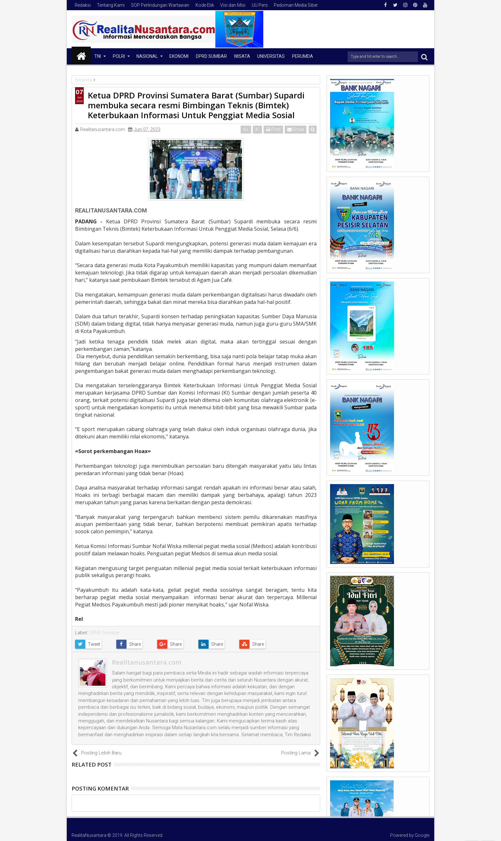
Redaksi (83, 5)
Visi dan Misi (232, 5)
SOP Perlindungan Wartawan (160, 5)
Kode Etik (205, 5)
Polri (119, 56)
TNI (97, 56)
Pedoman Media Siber (296, 5)
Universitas (271, 56)
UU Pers (260, 5)
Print (273, 129)
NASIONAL (147, 56)
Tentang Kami (111, 5)
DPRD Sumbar (211, 56)
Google (422, 835)
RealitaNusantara (89, 835)
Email (295, 129)
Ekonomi (179, 56)
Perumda (302, 56)
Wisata (242, 56)
